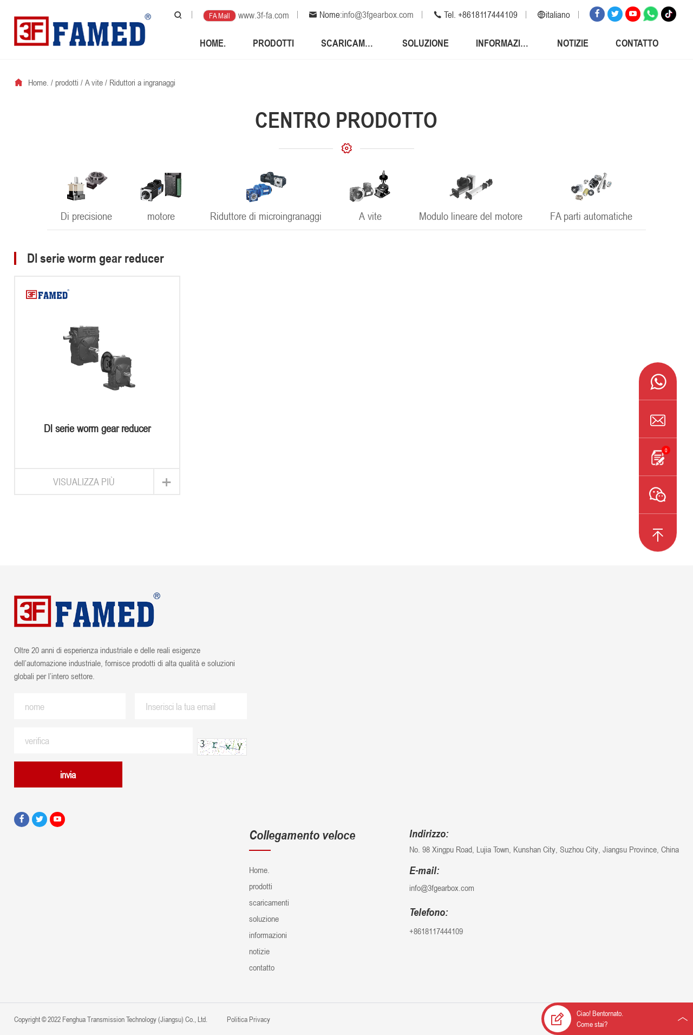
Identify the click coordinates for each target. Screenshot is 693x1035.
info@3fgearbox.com (378, 15)
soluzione (425, 43)
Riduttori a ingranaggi (142, 82)
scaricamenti (348, 43)
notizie (573, 43)
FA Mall (219, 15)
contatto (637, 43)
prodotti (273, 43)
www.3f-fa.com (263, 15)
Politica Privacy (247, 1019)
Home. (213, 43)
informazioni (503, 43)
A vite (94, 82)
